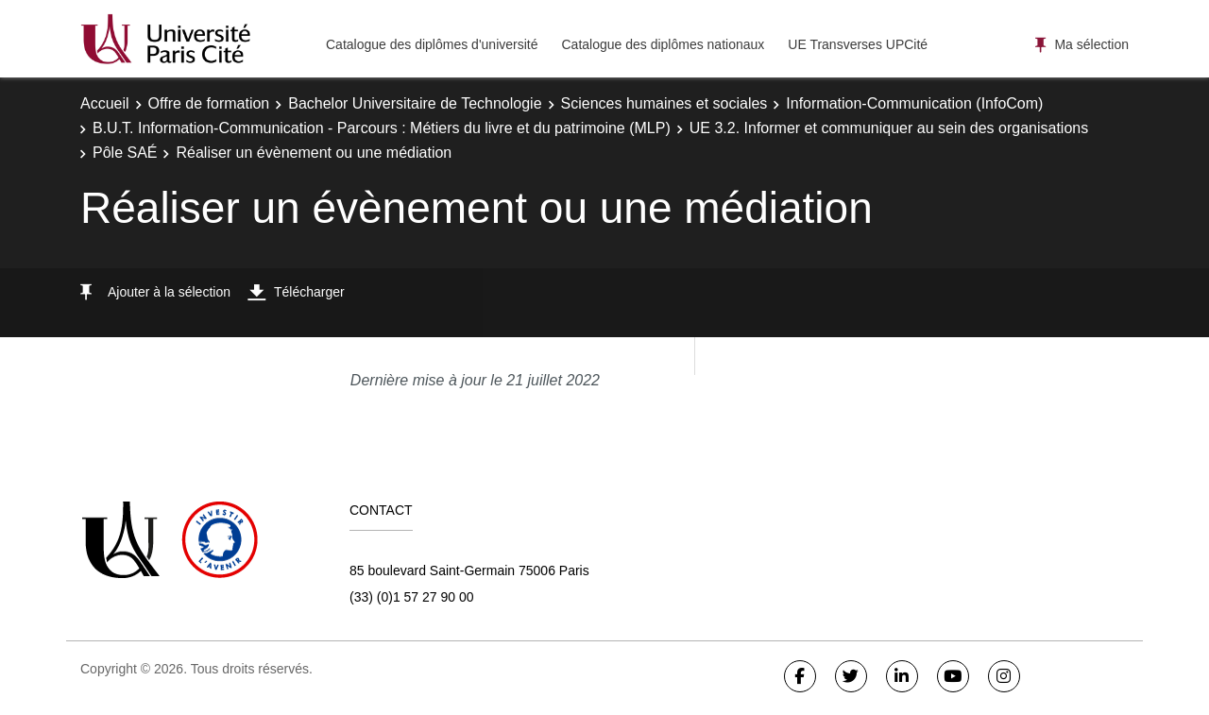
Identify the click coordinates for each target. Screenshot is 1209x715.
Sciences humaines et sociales (664, 103)
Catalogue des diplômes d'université (431, 44)
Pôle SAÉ (125, 153)
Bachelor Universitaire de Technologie (414, 103)
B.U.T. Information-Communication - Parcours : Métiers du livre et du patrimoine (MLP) (382, 128)
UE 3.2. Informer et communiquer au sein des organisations (889, 128)
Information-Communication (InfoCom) (914, 103)
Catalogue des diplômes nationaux (662, 44)
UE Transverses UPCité (858, 44)
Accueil (104, 103)
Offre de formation (209, 103)
